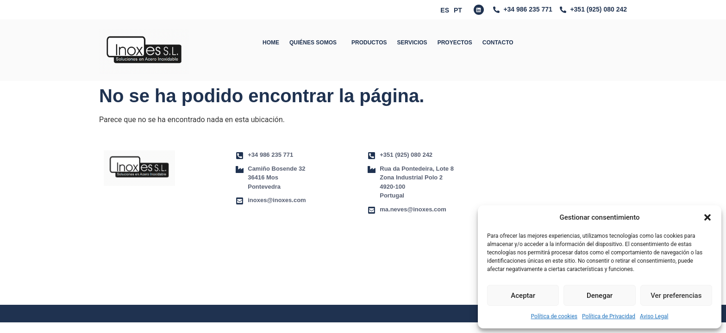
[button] (707, 217)
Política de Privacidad (608, 316)
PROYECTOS (455, 42)
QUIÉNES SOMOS (315, 42)
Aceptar (523, 295)
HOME (271, 42)
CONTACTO (497, 42)
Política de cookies (554, 316)
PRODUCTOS (369, 42)
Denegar (600, 295)
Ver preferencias (676, 295)
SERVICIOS (412, 42)
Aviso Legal (654, 316)
